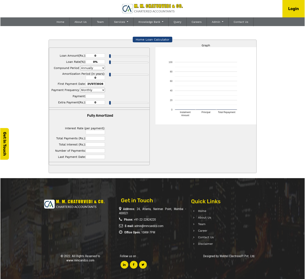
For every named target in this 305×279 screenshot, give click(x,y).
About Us (80, 21)
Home (60, 21)
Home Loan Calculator (152, 39)
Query (177, 21)
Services (120, 21)
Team (100, 21)
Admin (216, 21)
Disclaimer (200, 244)
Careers (197, 21)
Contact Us (241, 21)
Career (198, 230)
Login (293, 8)
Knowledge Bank (150, 21)
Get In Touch (4, 144)
